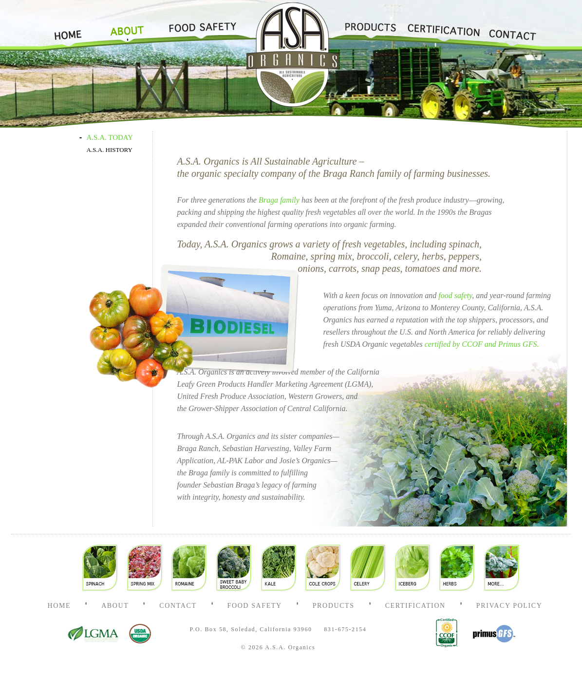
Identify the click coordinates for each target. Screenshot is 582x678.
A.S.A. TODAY (110, 137)
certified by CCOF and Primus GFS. (482, 344)
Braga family (279, 200)
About (126, 26)
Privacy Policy (509, 605)
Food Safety (199, 26)
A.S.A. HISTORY (109, 150)
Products (370, 26)
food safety (455, 295)
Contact (513, 26)
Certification (443, 26)
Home (72, 26)
